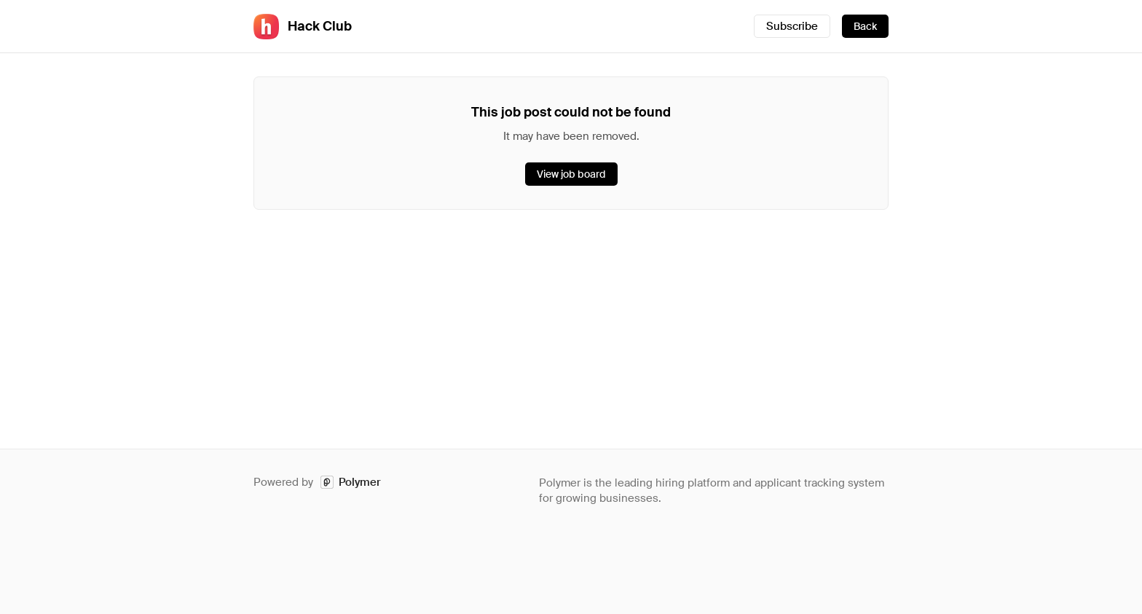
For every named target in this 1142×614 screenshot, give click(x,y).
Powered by (317, 482)
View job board (571, 174)
